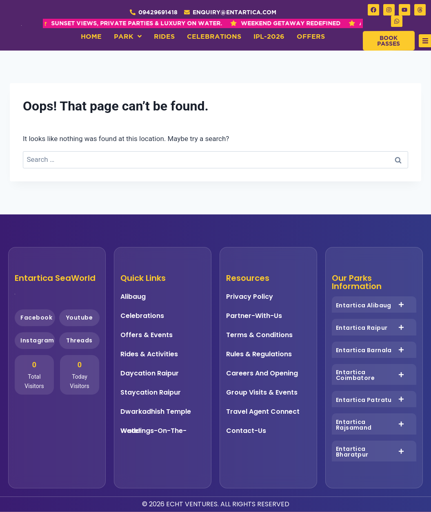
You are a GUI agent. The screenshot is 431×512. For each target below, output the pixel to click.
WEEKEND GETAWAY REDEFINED (207, 23)
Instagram (37, 340)
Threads (79, 340)
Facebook (36, 317)
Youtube (79, 317)
